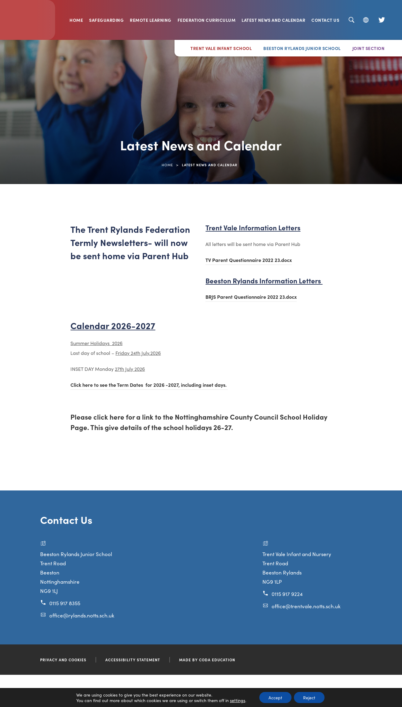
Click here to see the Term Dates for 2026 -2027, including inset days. (149, 385)
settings (237, 700)
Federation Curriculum (207, 20)
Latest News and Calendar (273, 20)
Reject (309, 697)
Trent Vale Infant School (221, 48)
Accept (275, 697)
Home (76, 20)
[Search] (351, 20)
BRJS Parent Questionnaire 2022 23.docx (251, 297)
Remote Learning (150, 20)
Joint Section (368, 48)
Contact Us (325, 20)
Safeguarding (106, 20)
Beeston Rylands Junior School (302, 48)
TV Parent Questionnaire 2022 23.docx (248, 260)
